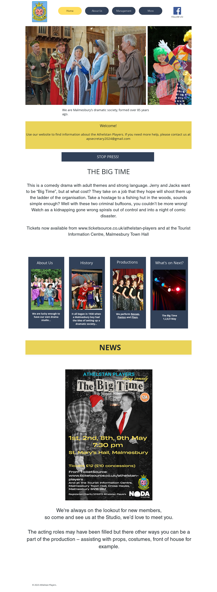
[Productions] (128, 262)
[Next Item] (186, 65)
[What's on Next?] (169, 263)
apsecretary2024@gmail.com (108, 138)
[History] (87, 263)
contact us (179, 134)
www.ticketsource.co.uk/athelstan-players (117, 228)
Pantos (122, 317)
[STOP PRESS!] (108, 157)
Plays (135, 317)
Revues (135, 314)
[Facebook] (177, 11)
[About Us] (45, 263)
